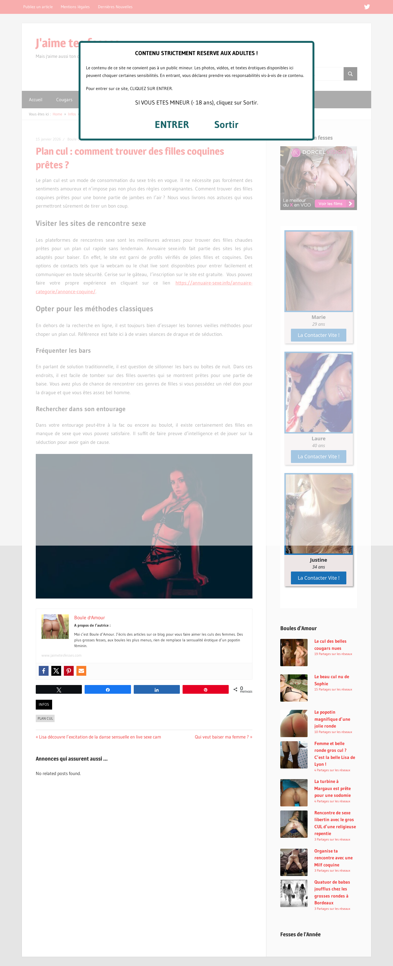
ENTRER (172, 124)
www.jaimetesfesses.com (61, 655)
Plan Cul (45, 718)
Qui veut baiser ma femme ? (222, 737)
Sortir (226, 124)
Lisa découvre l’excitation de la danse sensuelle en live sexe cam (100, 737)
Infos (44, 704)
